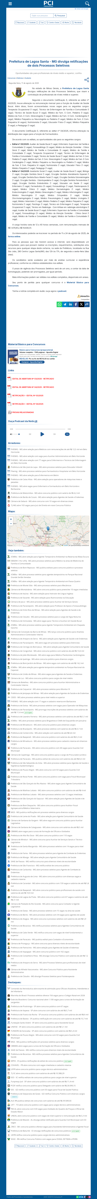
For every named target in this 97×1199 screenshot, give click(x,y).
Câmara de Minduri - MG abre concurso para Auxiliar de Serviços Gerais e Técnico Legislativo (46, 841)
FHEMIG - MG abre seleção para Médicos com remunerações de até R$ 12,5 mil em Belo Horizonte (49, 450)
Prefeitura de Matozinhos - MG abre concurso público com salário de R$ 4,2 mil (45, 493)
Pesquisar (60, 15)
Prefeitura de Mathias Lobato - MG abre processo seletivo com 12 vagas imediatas (46, 794)
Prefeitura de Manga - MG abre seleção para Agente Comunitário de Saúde (43, 857)
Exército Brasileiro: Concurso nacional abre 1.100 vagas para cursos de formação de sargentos (47, 1001)
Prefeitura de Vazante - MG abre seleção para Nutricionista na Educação (42, 597)
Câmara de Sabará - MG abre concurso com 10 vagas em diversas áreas (42, 501)
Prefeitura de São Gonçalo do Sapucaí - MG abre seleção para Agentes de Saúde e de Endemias (47, 800)
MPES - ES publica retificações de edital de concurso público (41, 1061)
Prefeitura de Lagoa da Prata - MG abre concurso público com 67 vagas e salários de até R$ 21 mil (49, 898)
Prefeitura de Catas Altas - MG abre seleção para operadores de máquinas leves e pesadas (46, 480)
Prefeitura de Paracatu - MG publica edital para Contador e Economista (42, 939)
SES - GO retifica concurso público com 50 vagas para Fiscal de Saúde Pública (44, 1089)
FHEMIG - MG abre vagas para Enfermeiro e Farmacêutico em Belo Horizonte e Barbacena (45, 487)
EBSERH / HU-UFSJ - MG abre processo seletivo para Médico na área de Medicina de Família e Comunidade (47, 562)
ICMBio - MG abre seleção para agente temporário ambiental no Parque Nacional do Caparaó (48, 668)
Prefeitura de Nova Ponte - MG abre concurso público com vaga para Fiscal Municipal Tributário (48, 778)
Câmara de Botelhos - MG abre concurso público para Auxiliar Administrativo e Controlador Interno (45, 683)
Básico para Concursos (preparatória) (36, 350)
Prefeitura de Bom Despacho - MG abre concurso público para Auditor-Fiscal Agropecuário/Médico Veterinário (44, 806)
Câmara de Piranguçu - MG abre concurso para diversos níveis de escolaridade (45, 943)
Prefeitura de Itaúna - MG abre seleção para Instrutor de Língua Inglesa (42, 593)
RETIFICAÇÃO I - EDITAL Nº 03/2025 (27, 395)
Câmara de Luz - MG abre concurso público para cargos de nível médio (42, 678)
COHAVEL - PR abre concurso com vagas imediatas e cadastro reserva (41, 1065)
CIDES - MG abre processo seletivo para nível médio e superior (38, 697)
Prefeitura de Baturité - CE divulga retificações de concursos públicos (45, 1131)
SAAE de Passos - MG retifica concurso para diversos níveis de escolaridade (43, 861)
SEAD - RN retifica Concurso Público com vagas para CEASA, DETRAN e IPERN (44, 1139)
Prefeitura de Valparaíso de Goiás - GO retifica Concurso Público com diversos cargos (48, 1095)
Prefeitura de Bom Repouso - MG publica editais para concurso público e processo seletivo (47, 569)
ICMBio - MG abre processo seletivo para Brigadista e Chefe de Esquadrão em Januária (48, 720)
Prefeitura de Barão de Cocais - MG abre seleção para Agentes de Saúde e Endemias (47, 497)
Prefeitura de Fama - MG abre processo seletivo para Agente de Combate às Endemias (48, 853)
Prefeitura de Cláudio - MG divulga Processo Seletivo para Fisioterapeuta (42, 976)
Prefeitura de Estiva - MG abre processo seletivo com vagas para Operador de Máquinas (49, 705)
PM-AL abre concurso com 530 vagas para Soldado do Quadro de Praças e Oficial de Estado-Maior (47, 1110)
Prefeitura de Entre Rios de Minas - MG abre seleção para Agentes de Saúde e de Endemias (46, 611)
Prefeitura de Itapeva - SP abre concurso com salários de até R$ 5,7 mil (41, 1010)
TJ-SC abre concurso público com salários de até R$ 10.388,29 (37, 1073)
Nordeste (76, 22)
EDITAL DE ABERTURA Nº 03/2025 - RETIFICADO (33, 379)
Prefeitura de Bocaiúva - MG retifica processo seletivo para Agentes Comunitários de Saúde (47, 927)
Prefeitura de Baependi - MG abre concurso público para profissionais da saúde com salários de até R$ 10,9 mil (48, 891)
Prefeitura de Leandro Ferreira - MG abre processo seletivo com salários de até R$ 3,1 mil (49, 716)
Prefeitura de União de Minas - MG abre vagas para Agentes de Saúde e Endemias (46, 674)
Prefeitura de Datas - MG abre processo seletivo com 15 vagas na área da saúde (45, 910)
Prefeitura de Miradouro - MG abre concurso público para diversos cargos (43, 724)
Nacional (20, 22)
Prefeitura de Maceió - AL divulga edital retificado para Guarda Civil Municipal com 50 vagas (48, 1121)
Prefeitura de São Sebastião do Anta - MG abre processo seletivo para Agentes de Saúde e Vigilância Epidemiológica (50, 764)
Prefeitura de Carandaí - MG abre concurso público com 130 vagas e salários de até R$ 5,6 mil (50, 884)
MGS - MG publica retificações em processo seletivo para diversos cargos (42, 812)
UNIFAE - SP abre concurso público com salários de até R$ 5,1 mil (39, 1027)
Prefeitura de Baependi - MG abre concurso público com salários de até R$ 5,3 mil (46, 737)
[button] (10, 3)
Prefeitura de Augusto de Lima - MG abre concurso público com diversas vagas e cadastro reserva (46, 877)
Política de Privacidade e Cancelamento (20, 1197)
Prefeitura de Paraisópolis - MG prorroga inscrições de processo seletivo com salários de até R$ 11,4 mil (49, 711)
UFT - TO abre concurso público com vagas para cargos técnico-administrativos (45, 1105)
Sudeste (31, 22)
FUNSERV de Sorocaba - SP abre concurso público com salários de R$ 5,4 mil (44, 1031)
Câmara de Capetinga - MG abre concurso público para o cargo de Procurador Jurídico (48, 755)
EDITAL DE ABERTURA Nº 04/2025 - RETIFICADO (33, 387)
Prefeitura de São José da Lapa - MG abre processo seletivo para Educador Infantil (46, 467)
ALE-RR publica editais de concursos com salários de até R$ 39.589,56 (41, 1100)
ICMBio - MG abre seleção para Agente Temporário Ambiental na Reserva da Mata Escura (50, 556)
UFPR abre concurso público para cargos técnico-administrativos (39, 1069)
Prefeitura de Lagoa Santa (75, 88)
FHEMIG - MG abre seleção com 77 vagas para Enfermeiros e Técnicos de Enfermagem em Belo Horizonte (48, 461)
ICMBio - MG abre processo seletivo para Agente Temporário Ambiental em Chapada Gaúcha (48, 626)
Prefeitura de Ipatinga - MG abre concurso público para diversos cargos (42, 659)
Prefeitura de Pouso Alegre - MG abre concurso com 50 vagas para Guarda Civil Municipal (45, 771)
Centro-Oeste (52, 22)
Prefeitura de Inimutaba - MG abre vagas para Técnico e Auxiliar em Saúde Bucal (46, 621)
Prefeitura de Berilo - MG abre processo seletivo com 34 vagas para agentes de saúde (48, 915)
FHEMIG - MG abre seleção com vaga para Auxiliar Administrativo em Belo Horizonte (48, 456)
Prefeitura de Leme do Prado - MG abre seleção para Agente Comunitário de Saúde (47, 816)
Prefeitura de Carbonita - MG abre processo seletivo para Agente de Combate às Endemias (45, 871)
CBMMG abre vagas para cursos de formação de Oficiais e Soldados (40, 831)
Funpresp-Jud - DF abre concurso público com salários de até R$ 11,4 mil (42, 1081)
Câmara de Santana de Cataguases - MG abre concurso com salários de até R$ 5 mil (47, 827)
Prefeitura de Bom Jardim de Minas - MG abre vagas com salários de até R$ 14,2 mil (47, 663)
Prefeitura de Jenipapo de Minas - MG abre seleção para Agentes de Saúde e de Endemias (50, 693)
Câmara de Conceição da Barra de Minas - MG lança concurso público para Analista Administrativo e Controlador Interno (47, 633)
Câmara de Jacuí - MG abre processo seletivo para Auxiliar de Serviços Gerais (44, 601)
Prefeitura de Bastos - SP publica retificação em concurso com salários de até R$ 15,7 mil (49, 1018)
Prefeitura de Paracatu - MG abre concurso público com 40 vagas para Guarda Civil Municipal (47, 749)
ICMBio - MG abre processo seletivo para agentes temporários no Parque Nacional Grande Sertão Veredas (46, 576)
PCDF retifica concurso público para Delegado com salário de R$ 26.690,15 (43, 1085)
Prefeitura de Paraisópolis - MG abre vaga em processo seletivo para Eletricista (45, 642)
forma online (14, 236)
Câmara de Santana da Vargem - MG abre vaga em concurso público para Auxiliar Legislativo (46, 821)
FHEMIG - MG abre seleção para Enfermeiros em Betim (35, 475)
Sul (40, 22)
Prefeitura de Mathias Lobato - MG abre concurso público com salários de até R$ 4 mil (48, 790)
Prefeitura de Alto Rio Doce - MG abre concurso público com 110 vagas (41, 835)
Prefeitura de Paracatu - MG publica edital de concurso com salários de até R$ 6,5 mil (48, 759)
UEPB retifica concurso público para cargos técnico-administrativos (40, 1135)
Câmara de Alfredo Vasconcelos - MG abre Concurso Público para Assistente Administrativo (44, 970)
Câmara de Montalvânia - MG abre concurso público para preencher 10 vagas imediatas (49, 589)
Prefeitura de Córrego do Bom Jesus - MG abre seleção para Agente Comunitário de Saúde (50, 647)
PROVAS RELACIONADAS (23, 412)
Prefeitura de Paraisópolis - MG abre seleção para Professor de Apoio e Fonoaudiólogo (48, 606)
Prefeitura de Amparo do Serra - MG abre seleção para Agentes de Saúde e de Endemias (49, 638)
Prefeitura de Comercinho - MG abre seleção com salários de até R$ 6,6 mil (43, 733)
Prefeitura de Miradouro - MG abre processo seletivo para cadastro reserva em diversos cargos (49, 742)
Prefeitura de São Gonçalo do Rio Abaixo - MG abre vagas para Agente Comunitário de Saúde (48, 785)
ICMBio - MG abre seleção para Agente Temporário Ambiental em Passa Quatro (45, 581)
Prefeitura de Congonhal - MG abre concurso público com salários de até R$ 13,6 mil (47, 651)
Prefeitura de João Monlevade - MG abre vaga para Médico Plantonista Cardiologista (48, 655)
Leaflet (65, 545)
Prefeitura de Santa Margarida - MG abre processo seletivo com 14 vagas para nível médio (47, 847)
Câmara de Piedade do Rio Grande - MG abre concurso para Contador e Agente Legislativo (45, 905)
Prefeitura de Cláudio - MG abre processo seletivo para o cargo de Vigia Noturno (46, 617)
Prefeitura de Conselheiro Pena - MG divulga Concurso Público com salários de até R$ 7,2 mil (49, 957)
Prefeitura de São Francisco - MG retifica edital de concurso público (40, 865)
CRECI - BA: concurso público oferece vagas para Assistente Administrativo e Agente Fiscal (50, 1126)
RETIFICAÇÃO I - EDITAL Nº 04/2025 (27, 404)
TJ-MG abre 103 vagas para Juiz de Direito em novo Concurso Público (41, 505)
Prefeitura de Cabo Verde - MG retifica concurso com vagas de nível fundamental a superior (46, 934)
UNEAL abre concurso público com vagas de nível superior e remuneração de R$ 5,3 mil (49, 1115)
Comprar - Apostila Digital (32, 362)
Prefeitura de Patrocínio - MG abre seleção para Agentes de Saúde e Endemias (45, 947)
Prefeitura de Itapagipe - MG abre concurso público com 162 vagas (40, 951)
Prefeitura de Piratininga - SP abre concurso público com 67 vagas (39, 1006)
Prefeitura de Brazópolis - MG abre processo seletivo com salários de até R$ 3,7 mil (47, 729)
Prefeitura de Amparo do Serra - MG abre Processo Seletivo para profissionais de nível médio (48, 964)
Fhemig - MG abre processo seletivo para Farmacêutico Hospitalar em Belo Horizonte (48, 471)
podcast (62, 291)
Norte (65, 22)
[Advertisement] (30, 41)
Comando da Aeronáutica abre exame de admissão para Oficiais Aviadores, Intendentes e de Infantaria (50, 990)
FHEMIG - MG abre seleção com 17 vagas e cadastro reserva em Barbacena (43, 701)
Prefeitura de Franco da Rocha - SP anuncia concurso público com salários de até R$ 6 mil (50, 1014)
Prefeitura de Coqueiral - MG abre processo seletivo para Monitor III (40, 689)
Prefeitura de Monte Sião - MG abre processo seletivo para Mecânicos (41, 585)
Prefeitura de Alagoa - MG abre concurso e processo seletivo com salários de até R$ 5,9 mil (48, 920)
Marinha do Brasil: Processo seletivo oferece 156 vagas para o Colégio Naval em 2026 (48, 995)
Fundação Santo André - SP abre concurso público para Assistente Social (42, 1022)
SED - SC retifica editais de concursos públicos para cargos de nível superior (44, 1077)
